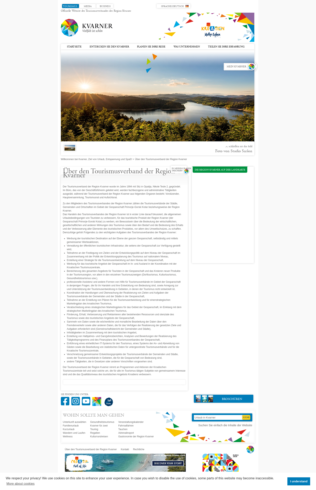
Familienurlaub (71, 425)
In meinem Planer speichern (181, 170)
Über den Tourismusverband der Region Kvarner (91, 449)
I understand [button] (298, 481)
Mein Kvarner (236, 66)
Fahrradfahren (126, 425)
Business (105, 6)
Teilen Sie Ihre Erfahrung (226, 46)
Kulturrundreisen (99, 436)
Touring (94, 429)
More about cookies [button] (20, 483)
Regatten (95, 432)
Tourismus (70, 6)
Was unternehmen (187, 46)
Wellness (68, 436)
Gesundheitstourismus (102, 422)
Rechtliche (138, 449)
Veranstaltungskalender (130, 422)
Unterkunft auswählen (74, 422)
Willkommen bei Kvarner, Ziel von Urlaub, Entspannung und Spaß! (96, 159)
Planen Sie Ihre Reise (151, 46)
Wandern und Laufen (74, 432)
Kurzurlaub (69, 429)
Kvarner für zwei (99, 425)
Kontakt (125, 449)
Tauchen (122, 429)
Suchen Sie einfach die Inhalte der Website (225, 425)
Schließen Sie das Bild (240, 146)
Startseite (74, 46)
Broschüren (219, 398)
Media (87, 6)
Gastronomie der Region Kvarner (136, 436)
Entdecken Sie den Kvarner (109, 46)
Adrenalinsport (126, 432)
